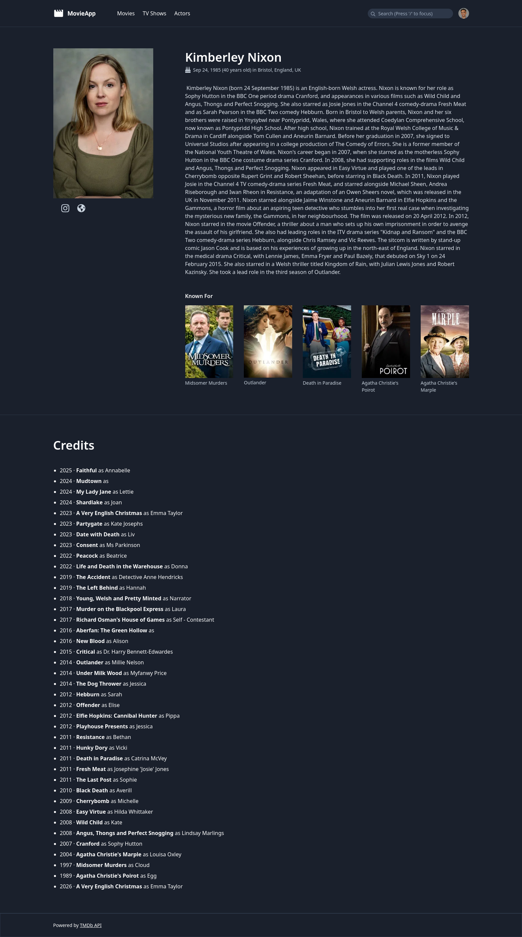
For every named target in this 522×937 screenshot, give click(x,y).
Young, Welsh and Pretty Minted (119, 598)
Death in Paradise (322, 383)
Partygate (89, 523)
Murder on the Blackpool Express (120, 609)
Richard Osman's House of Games (120, 619)
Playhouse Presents (102, 726)
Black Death (92, 790)
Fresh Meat (91, 769)
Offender (88, 705)
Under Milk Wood (99, 673)
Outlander (255, 382)
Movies (126, 13)
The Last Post (94, 779)
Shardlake (89, 502)
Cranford (88, 843)
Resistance (90, 737)
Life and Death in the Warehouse (119, 566)
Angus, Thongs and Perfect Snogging (125, 833)
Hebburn (88, 694)
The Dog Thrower (99, 683)
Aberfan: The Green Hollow (111, 630)
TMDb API (91, 925)
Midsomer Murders (206, 383)
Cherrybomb (93, 801)
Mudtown (89, 481)
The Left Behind (97, 587)
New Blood (90, 641)
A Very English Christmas (109, 513)
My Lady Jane (93, 491)
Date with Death (98, 534)
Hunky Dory (92, 747)
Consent (87, 545)
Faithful (86, 470)
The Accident (93, 577)
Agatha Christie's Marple (439, 386)
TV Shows (154, 13)
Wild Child (89, 822)
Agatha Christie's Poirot (380, 386)
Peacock (87, 555)
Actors (182, 13)
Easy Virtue (91, 811)
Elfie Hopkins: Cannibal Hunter (116, 715)
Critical (85, 651)
